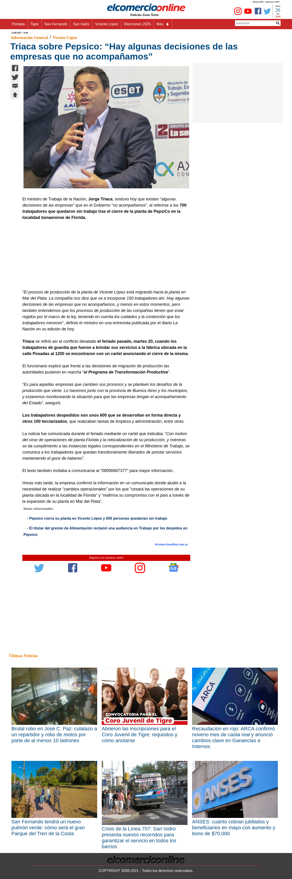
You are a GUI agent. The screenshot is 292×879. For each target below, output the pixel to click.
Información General (29, 37)
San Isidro (81, 24)
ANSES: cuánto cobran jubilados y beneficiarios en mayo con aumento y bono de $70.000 (233, 827)
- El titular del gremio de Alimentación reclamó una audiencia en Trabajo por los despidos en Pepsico (105, 531)
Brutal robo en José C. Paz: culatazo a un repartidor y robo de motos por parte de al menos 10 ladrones (54, 734)
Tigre (34, 24)
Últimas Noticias (23, 655)
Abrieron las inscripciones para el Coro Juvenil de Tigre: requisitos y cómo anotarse (139, 734)
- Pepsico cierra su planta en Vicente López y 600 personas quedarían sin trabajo (97, 518)
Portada (18, 24)
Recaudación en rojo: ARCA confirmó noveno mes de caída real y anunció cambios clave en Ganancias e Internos (233, 737)
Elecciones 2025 (137, 24)
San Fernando (55, 24)
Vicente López (106, 24)
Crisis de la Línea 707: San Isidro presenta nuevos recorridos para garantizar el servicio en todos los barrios (139, 837)
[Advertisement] (103, 255)
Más (162, 24)
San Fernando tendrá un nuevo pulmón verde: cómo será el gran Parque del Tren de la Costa (48, 827)
